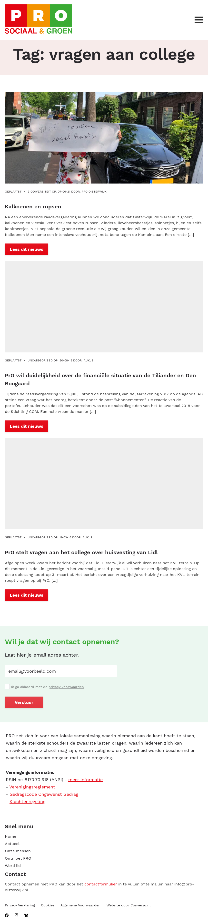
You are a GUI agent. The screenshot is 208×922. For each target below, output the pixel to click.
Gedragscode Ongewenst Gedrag (44, 794)
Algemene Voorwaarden (80, 905)
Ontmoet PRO (18, 858)
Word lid (13, 865)
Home (10, 836)
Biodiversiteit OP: (42, 191)
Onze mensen (18, 851)
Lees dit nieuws (26, 249)
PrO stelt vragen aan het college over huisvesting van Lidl (81, 552)
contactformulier (100, 884)
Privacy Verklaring (20, 905)
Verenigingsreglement (32, 786)
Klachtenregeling (27, 801)
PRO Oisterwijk (94, 191)
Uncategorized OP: (43, 360)
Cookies (47, 905)
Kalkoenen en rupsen (33, 207)
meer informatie (85, 779)
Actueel (12, 843)
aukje (88, 360)
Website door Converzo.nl (128, 905)
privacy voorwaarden (66, 687)
